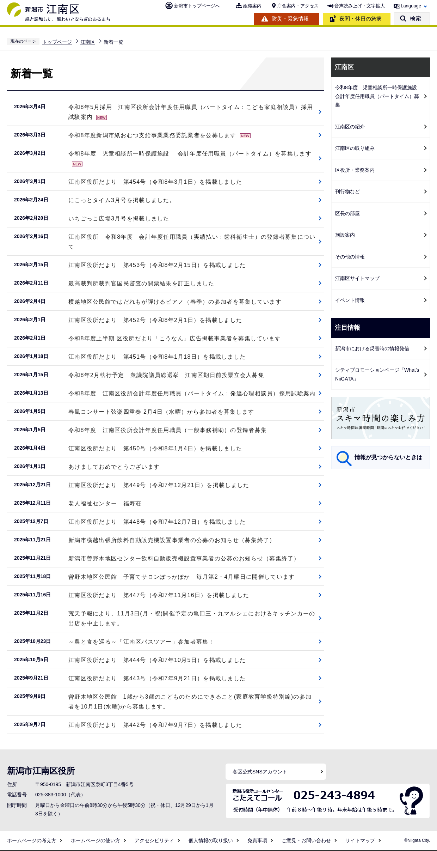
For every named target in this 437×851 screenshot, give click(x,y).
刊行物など (347, 191)
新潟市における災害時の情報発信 (372, 348)
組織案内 (252, 5)
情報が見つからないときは (388, 457)
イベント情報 (350, 300)
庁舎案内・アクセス (298, 5)
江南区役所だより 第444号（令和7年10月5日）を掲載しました (157, 660)
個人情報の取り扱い (211, 840)
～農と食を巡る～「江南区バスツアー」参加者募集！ (141, 642)
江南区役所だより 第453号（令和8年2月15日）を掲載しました (157, 265)
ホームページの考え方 (31, 840)
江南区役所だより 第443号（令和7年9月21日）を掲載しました (157, 678)
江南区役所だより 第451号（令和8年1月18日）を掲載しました (157, 357)
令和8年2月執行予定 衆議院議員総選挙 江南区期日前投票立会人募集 (166, 375)
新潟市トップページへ (197, 5)
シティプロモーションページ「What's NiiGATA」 (377, 374)
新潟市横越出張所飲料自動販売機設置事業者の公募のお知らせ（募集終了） (172, 540)
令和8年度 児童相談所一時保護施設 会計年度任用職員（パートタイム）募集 (378, 96)
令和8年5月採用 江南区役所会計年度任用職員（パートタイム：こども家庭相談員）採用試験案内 (190, 112)
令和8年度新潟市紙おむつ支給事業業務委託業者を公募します (159, 135)
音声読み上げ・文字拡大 (359, 5)
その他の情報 (350, 257)
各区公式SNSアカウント (260, 771)
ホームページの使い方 (95, 840)
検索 (415, 19)
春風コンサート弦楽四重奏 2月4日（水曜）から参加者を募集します (161, 412)
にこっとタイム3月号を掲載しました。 (122, 200)
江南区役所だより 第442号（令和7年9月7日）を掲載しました (155, 725)
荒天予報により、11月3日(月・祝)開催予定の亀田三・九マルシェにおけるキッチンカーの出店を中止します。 (191, 618)
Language (411, 5)
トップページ (57, 42)
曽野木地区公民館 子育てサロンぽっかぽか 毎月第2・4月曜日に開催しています (181, 577)
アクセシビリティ (154, 840)
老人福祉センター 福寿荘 (104, 503)
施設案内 (345, 235)
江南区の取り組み (355, 148)
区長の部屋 (347, 213)
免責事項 (257, 840)
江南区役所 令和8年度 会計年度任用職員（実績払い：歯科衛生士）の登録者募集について (191, 242)
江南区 (87, 42)
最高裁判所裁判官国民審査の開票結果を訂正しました (141, 283)
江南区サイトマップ (357, 278)
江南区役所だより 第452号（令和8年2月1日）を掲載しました (155, 320)
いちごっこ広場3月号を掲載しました (119, 218)
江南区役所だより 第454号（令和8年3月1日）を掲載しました (155, 182)
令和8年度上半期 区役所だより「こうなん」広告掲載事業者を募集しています (174, 338)
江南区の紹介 (350, 126)
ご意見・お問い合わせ (306, 840)
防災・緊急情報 (290, 19)
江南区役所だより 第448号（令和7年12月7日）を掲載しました (157, 522)
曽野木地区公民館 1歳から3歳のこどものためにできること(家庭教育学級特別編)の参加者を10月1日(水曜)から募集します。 (190, 702)
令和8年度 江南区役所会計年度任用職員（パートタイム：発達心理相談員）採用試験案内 (191, 393)
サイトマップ (360, 840)
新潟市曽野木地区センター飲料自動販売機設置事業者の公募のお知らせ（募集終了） (184, 558)
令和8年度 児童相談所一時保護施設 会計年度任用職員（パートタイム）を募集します (190, 158)
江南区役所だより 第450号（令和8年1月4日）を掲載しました (155, 448)
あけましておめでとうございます (114, 467)
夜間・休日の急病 (360, 19)
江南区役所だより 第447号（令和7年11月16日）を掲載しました (158, 595)
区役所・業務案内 (355, 170)
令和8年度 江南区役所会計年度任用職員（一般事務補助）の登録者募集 (167, 430)
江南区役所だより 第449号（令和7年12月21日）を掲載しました (158, 485)
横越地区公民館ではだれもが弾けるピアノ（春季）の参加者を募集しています (175, 302)
